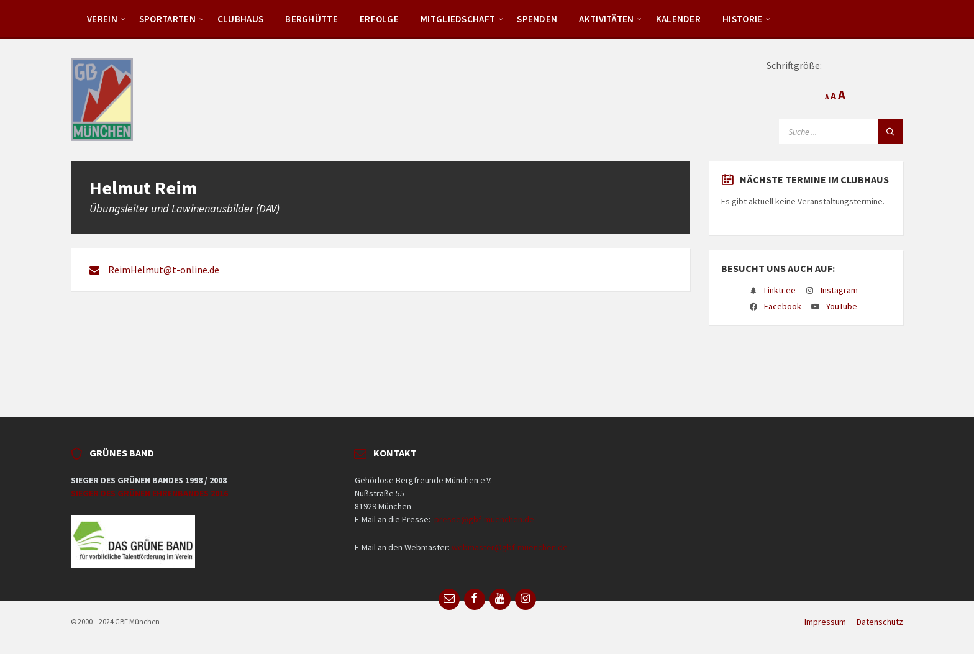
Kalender (678, 19)
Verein (102, 19)
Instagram (839, 290)
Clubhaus (240, 19)
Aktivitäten (606, 19)
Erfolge (379, 19)
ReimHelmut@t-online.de (163, 269)
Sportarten (167, 19)
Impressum (825, 621)
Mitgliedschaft (458, 19)
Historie (742, 19)
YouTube (841, 306)
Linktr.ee (780, 290)
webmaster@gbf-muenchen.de (510, 547)
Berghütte (311, 19)
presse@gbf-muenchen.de (484, 519)
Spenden (537, 19)
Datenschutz (880, 621)
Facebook (782, 306)
